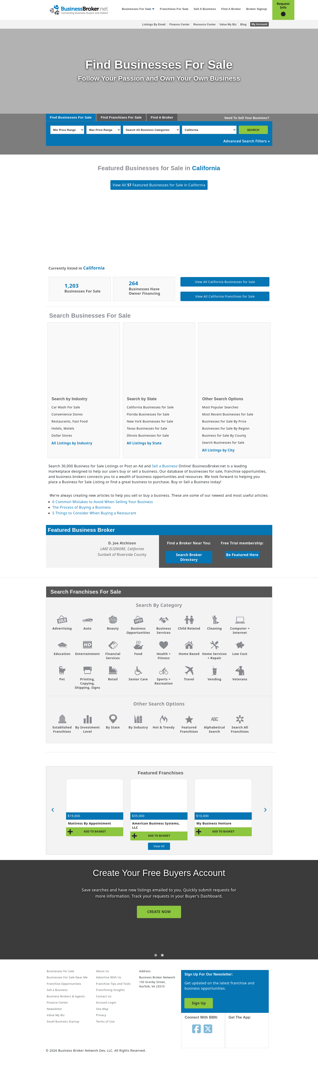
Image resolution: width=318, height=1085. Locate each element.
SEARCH (253, 130)
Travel (189, 679)
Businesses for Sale (136, 9)
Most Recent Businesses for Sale (227, 414)
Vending (214, 679)
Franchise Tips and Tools (113, 984)
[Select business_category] (151, 130)
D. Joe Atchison (122, 543)
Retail (113, 679)
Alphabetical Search (214, 729)
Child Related (189, 628)
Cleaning (214, 628)
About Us (102, 971)
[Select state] (209, 130)
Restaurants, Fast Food (69, 421)
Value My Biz (228, 24)
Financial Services (113, 656)
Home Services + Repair (214, 656)
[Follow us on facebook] (196, 1028)
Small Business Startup (63, 1021)
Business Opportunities (138, 630)
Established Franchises (62, 729)
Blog (243, 24)
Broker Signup (256, 9)
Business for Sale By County (224, 435)
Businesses (67, 117)
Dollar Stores (61, 435)
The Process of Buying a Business (81, 507)
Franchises (118, 117)
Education (62, 654)
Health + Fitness (164, 656)
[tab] (155, 955)
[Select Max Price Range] (103, 130)
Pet (62, 679)
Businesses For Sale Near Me (67, 977)
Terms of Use (105, 1021)
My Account (259, 24)
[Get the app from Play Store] (250, 1068)
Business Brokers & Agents (66, 996)
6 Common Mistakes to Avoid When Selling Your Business (102, 501)
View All (159, 846)
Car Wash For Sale (65, 407)
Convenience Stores (67, 414)
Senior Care (138, 679)
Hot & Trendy (163, 727)
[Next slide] (265, 809)
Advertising (62, 628)
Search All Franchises (240, 729)
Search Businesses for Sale (223, 442)
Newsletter (54, 1009)
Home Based (189, 654)
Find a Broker (231, 9)
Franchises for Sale (174, 9)
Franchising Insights (110, 990)
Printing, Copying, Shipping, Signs (87, 683)
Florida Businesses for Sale (148, 414)
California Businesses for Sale (150, 407)
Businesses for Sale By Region (226, 428)
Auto (87, 628)
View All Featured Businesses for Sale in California (159, 185)
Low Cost (239, 654)
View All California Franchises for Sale (225, 296)
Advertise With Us (108, 977)
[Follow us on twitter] (208, 1028)
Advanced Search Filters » (246, 141)
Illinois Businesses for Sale (148, 435)
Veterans (239, 679)
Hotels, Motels (62, 428)
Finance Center (179, 24)
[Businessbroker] (78, 9)
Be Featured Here (242, 554)
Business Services (163, 630)
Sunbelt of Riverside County (122, 554)
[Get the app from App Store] (250, 1038)
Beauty (113, 628)
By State (113, 727)
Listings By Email (154, 24)
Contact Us (104, 996)
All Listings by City (218, 450)
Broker (167, 117)
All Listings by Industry (71, 443)
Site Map (102, 1009)
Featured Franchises (189, 729)
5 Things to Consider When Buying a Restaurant (94, 513)
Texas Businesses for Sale (147, 428)
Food (138, 654)
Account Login (106, 1002)
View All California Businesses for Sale (225, 282)
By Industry (138, 727)
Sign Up (199, 1003)
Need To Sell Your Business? (247, 118)
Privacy (101, 1015)
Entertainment (87, 654)
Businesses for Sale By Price (224, 421)
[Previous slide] (53, 809)
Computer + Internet (240, 630)
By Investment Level (87, 729)
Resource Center (204, 24)
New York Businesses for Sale (150, 421)
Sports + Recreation (164, 681)
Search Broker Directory (189, 557)
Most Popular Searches (220, 407)
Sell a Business (205, 9)
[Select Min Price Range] (67, 130)
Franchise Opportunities (64, 984)
